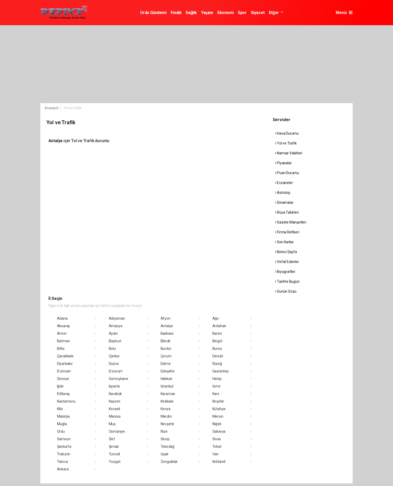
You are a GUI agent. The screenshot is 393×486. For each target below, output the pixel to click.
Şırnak (114, 446)
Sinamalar (284, 202)
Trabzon (64, 454)
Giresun (63, 379)
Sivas (216, 439)
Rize (164, 431)
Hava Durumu (287, 133)
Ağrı (215, 318)
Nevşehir (167, 424)
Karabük (115, 394)
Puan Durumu (287, 173)
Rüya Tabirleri (287, 212)
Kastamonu (66, 401)
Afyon (165, 318)
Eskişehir (168, 371)
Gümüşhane (118, 379)
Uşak (164, 454)
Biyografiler (285, 272)
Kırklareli (219, 461)
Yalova (62, 461)
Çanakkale (65, 356)
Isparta (114, 386)
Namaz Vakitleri (288, 153)
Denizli (217, 356)
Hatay (217, 379)
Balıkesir (167, 333)
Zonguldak (169, 461)
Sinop (165, 439)
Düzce (114, 364)
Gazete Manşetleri (290, 222)
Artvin (62, 333)
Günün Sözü (286, 291)
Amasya (115, 326)
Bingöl (217, 341)
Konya (165, 409)
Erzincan (64, 371)
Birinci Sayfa (286, 252)
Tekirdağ (167, 446)
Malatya (63, 416)
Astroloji (282, 193)
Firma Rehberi (287, 232)
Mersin (217, 416)
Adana (62, 318)
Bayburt (115, 341)
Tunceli (114, 454)
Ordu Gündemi (153, 12)
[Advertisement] (196, 64)
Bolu (112, 348)
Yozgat (115, 461)
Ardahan (219, 326)
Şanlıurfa (64, 446)
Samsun (64, 439)
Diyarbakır (65, 364)
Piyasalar (283, 163)
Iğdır (60, 386)
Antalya (167, 326)
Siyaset (258, 12)
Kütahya (219, 409)
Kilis (60, 409)
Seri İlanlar (284, 242)
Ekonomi (225, 12)
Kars (215, 394)
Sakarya (219, 431)
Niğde (216, 424)
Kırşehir (218, 401)
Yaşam (207, 12)
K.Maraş (63, 394)
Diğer (274, 12)
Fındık (176, 12)
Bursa (217, 348)
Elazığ (217, 364)
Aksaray (63, 326)
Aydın (113, 333)
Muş (112, 424)
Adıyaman (117, 318)
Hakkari (167, 379)
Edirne (166, 364)
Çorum (166, 356)
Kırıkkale (167, 401)
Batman (63, 341)
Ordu (61, 431)
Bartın (217, 333)
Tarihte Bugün (287, 281)
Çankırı (114, 356)
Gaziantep (220, 371)
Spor (242, 12)
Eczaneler (284, 183)
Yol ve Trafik (72, 108)
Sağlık (191, 12)
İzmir (216, 386)
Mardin (166, 416)
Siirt (112, 439)
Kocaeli (114, 409)
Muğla (62, 424)
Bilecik (166, 341)
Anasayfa (52, 108)
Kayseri (115, 401)
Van (215, 454)
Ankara (63, 469)
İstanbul (167, 386)
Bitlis (61, 348)
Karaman (168, 394)
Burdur (166, 348)
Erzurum (116, 371)
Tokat (216, 446)
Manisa (115, 416)
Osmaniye (117, 431)
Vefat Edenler (287, 262)
